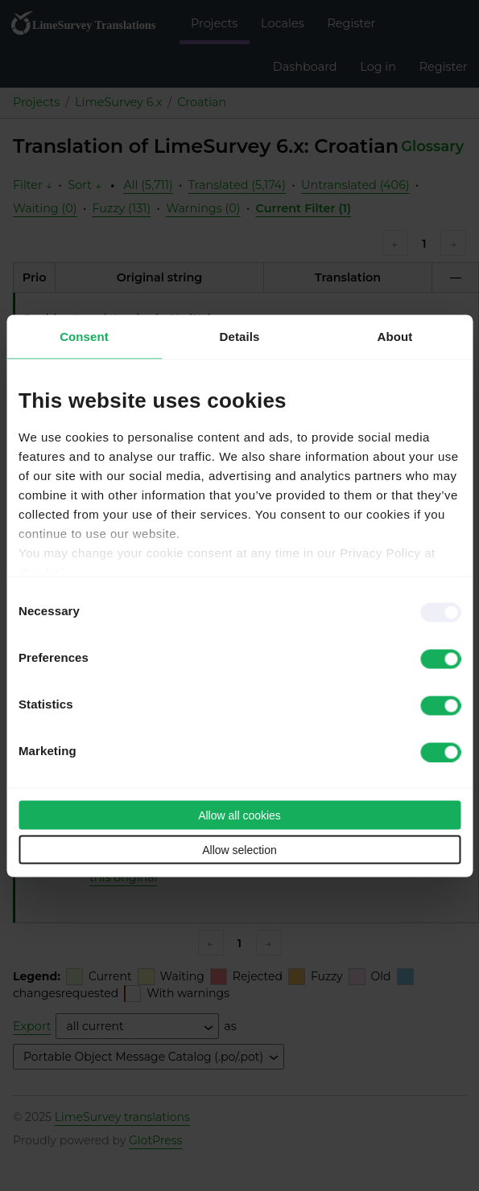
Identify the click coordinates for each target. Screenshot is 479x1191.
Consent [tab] (84, 336)
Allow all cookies (239, 814)
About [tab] (395, 336)
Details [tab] (240, 336)
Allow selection (239, 849)
